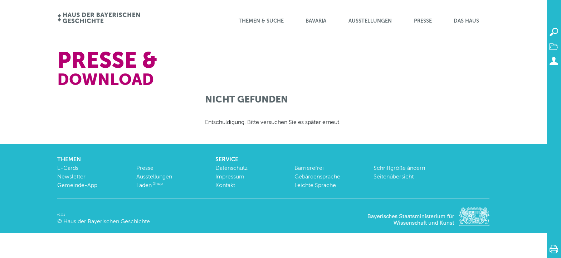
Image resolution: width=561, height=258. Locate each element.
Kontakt (225, 185)
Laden (149, 185)
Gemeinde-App (77, 185)
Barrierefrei (309, 168)
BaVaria (316, 21)
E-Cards (67, 168)
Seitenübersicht (394, 176)
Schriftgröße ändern (399, 168)
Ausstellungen (370, 21)
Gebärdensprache (317, 176)
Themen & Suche (261, 21)
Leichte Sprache (315, 185)
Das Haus (466, 21)
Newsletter (71, 176)
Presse (423, 21)
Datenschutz (231, 168)
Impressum (229, 176)
